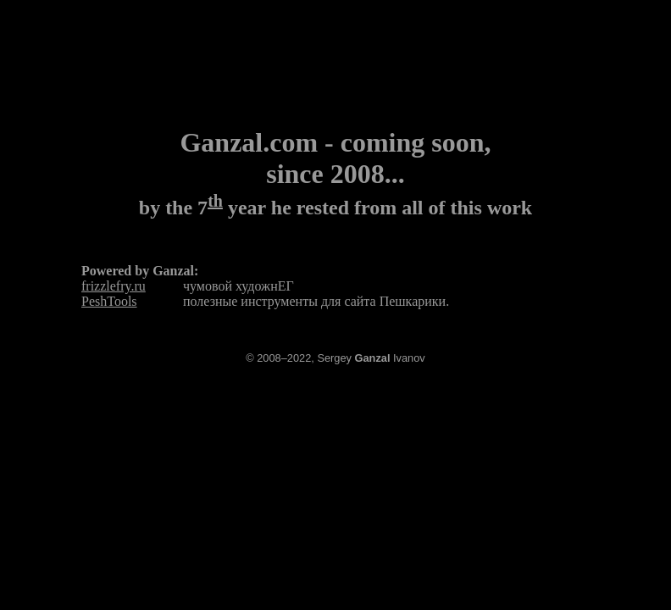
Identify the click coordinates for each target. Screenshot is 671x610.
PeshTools (109, 301)
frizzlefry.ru (113, 286)
